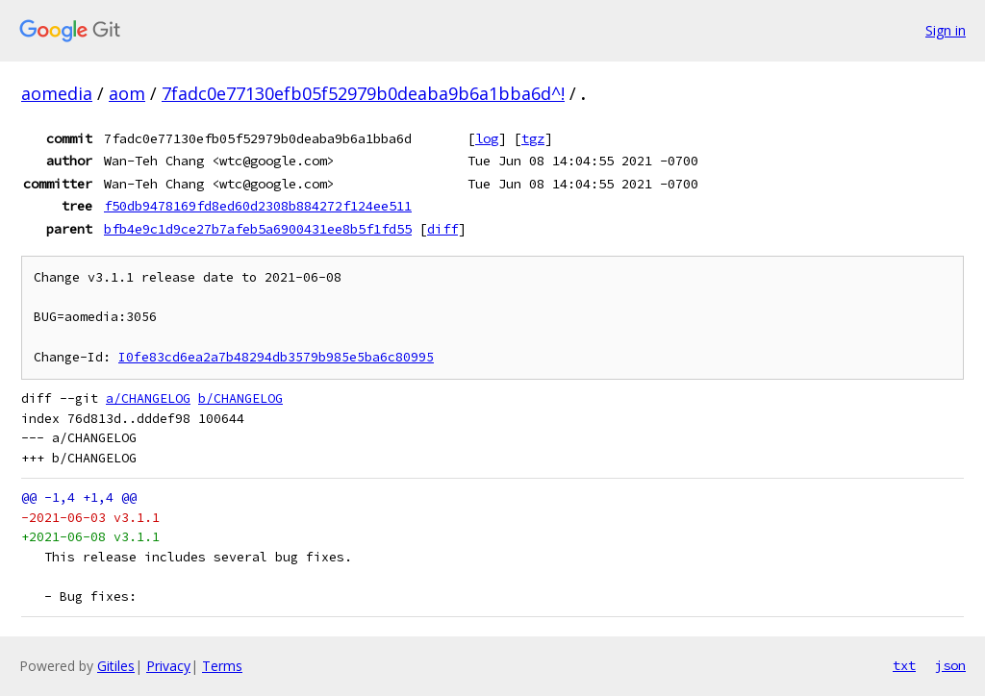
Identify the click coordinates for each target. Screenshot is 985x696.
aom (127, 93)
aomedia (56, 93)
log (486, 138)
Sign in (945, 30)
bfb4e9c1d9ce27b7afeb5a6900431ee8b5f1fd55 (258, 228)
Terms (222, 666)
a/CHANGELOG (148, 398)
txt (904, 665)
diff (442, 228)
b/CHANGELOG (240, 398)
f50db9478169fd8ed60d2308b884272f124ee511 (258, 205)
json (950, 665)
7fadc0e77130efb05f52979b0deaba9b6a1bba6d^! (363, 93)
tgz (532, 138)
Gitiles (116, 666)
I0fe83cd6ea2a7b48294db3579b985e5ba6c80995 (276, 357)
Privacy (168, 666)
